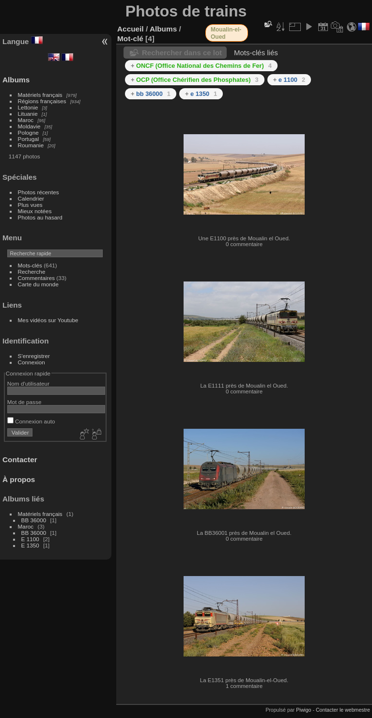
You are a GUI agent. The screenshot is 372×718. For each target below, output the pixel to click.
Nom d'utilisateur (28, 383)
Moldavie (29, 126)
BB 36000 (33, 520)
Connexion (31, 362)
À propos (18, 479)
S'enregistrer (34, 356)
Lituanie (28, 113)
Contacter (19, 459)
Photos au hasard (40, 217)
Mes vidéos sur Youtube (48, 320)
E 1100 (30, 539)
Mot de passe (24, 402)
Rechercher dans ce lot (182, 52)
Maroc (26, 120)
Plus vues (30, 205)
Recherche (32, 271)
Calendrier (31, 198)
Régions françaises (42, 101)
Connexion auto (31, 421)
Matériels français (40, 95)
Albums (16, 80)
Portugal (28, 139)
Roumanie (31, 145)
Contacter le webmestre (343, 710)
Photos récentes (38, 192)
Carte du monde (38, 284)
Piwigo (303, 710)
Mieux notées (35, 211)
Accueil (130, 29)
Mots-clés (30, 265)
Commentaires (36, 278)
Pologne (28, 132)
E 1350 (30, 545)
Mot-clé (130, 38)
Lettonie (28, 107)
